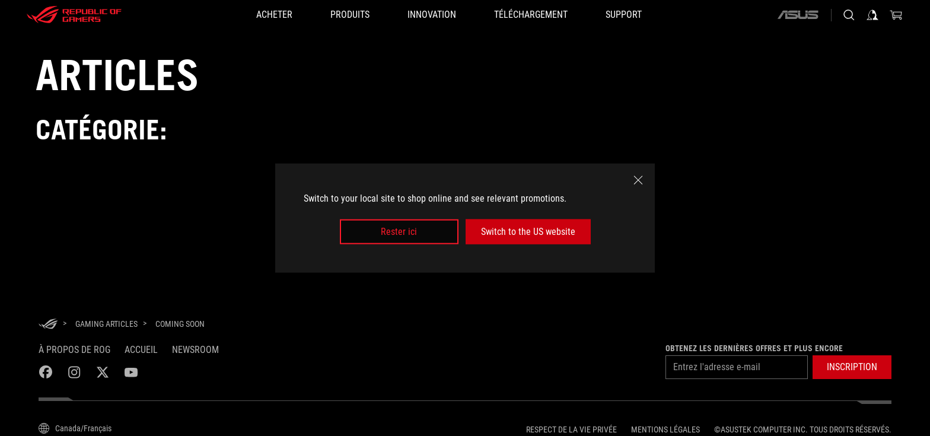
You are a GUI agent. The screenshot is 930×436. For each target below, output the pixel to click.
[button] (852, 367)
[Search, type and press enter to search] (849, 15)
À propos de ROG (74, 349)
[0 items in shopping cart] (896, 15)
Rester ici (399, 231)
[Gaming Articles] (106, 324)
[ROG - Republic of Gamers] (74, 15)
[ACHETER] (274, 15)
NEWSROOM (195, 349)
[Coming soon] (180, 324)
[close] (638, 180)
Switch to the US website (528, 231)
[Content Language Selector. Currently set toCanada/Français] (75, 428)
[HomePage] (48, 325)
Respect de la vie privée (571, 429)
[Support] (624, 15)
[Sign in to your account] (872, 15)
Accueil (141, 349)
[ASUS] (797, 15)
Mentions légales (665, 429)
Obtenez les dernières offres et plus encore (754, 348)
